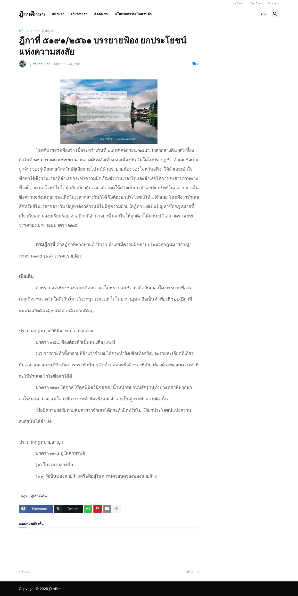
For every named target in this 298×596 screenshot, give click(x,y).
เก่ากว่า (191, 572)
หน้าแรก (239, 3)
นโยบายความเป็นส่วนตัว (133, 14)
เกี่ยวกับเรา (256, 3)
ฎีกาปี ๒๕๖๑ (44, 30)
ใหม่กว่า (27, 572)
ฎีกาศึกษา (32, 14)
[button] (263, 14)
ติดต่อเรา (273, 3)
